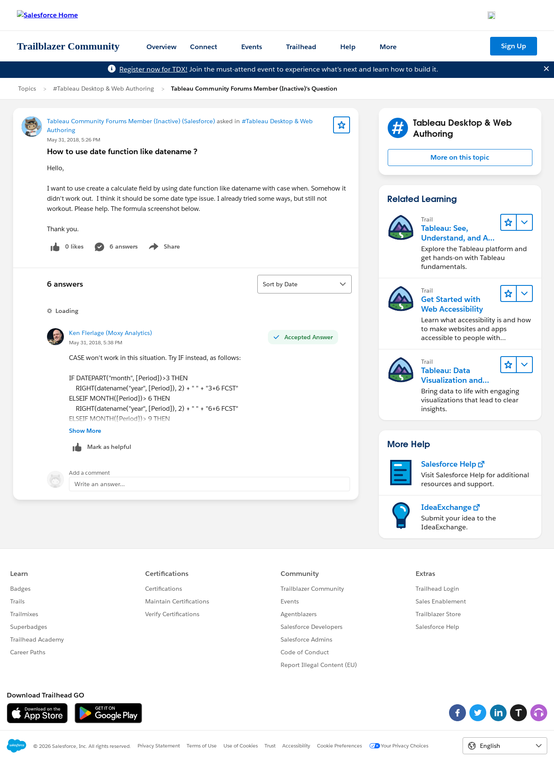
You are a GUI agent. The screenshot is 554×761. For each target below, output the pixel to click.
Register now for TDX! (153, 69)
